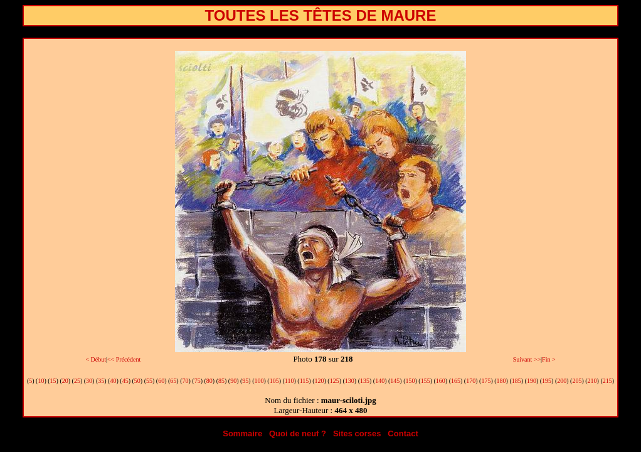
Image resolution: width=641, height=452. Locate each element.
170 (470, 380)
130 (349, 380)
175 (485, 380)
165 (455, 380)
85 (221, 380)
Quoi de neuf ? (297, 433)
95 (245, 380)
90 (233, 380)
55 (149, 380)
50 (137, 380)
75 (197, 380)
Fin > (548, 359)
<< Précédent (123, 359)
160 (440, 380)
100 (259, 380)
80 (209, 380)
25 (77, 380)
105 (274, 380)
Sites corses (357, 433)
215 (607, 380)
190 (531, 380)
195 (546, 380)
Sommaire (242, 433)
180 (501, 380)
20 (65, 380)
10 (41, 380)
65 (173, 380)
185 (516, 380)
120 (319, 380)
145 (395, 380)
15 (53, 380)
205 (576, 380)
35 (101, 380)
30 (89, 380)
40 (113, 380)
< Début (95, 359)
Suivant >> (527, 359)
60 (161, 380)
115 (304, 380)
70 (185, 380)
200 (561, 380)
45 (125, 380)
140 (379, 380)
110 (289, 380)
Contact (403, 433)
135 (364, 380)
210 (592, 380)
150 (410, 380)
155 (425, 380)
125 (334, 380)
